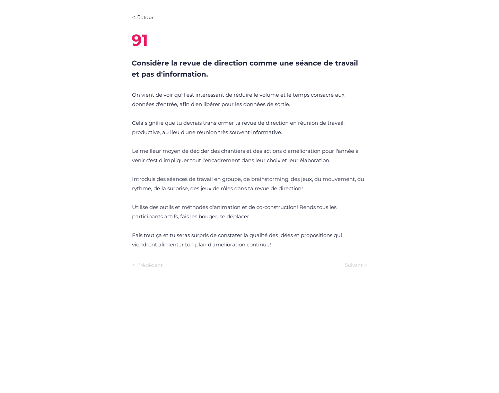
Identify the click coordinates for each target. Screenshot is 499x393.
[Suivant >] (350, 265)
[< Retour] (155, 17)
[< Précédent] (155, 265)
